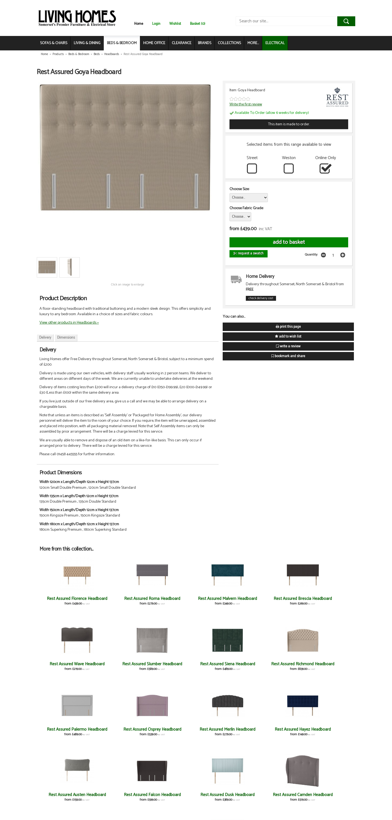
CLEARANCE (181, 43)
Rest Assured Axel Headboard (118, 797)
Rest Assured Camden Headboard (222, 732)
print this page (288, 327)
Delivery (45, 338)
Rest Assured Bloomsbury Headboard (327, 732)
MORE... (253, 43)
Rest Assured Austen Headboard (65, 732)
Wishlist (175, 24)
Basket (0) (197, 24)
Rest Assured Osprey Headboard (222, 666)
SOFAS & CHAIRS (53, 43)
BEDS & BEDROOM (122, 43)
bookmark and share (288, 356)
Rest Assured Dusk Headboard (170, 732)
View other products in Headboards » (69, 322)
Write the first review (245, 104)
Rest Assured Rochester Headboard (274, 797)
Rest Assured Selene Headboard (222, 797)
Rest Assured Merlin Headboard (274, 666)
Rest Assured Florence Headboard (65, 601)
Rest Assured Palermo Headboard (170, 666)
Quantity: (311, 254)
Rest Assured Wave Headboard (274, 601)
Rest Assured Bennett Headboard (274, 732)
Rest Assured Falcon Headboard (118, 732)
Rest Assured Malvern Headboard (170, 601)
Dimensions (66, 338)
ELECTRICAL (275, 43)
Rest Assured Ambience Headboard (66, 797)
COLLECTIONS (229, 43)
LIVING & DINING (87, 43)
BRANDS (204, 43)
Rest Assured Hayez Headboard (326, 666)
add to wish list (288, 336)
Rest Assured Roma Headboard (117, 601)
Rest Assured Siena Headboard (65, 666)
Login (156, 24)
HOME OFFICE (154, 43)
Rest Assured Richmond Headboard (117, 666)
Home (138, 24)
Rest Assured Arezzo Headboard (170, 797)
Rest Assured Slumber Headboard (326, 601)
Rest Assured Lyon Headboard (326, 797)
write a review (288, 346)
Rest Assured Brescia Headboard (222, 601)
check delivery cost (261, 298)
